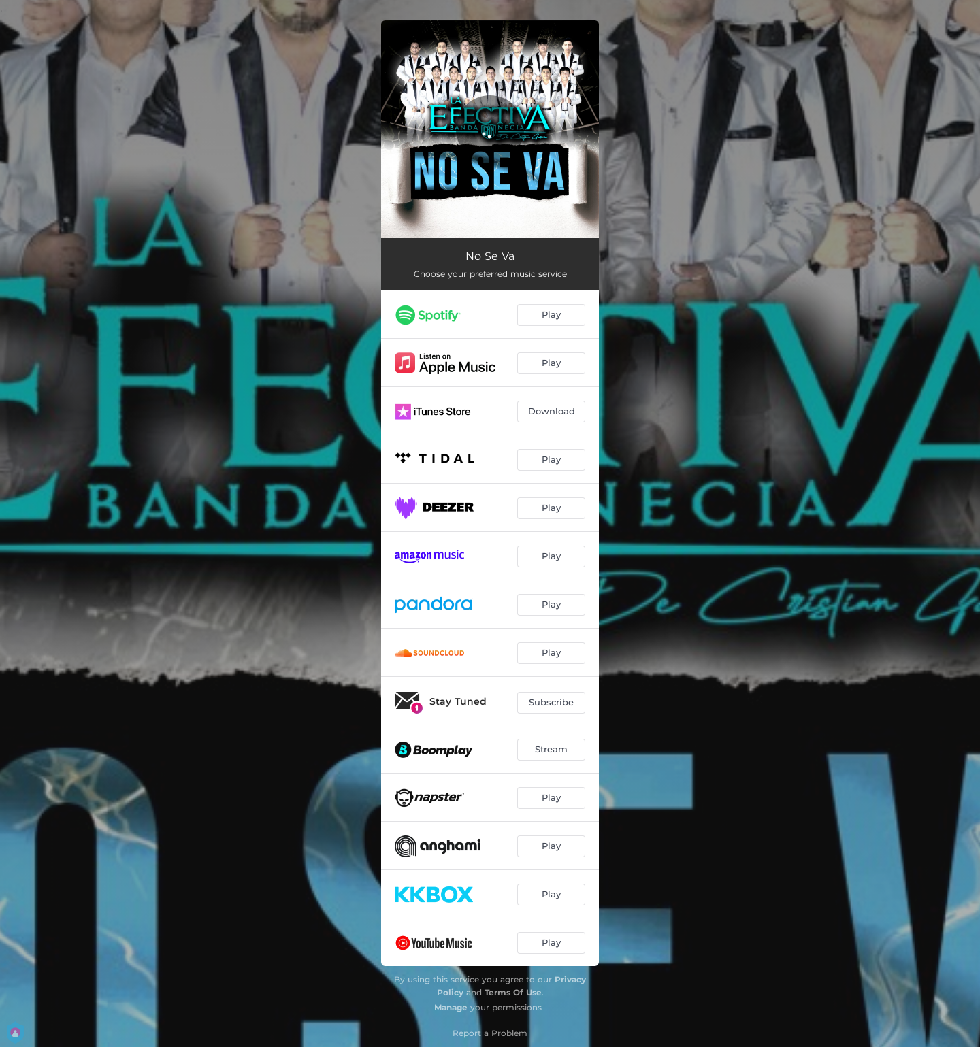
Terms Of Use (513, 992)
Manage (451, 1007)
